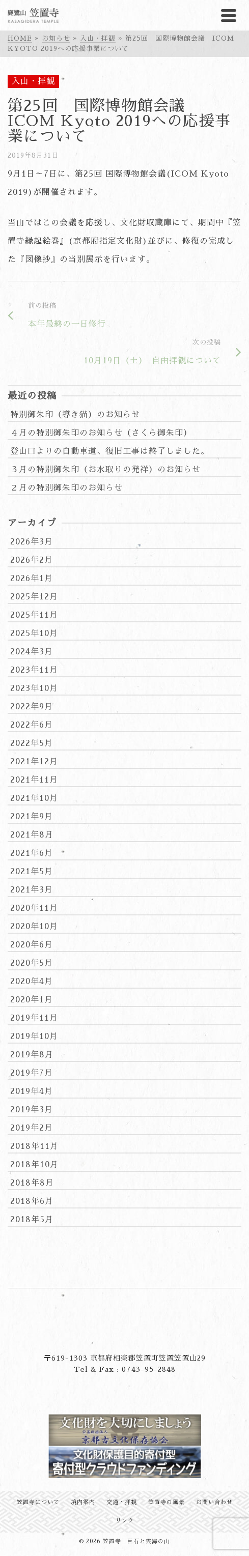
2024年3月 (31, 652)
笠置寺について (38, 1502)
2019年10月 (34, 1036)
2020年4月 (31, 981)
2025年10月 (34, 633)
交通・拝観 (121, 1502)
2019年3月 (31, 1110)
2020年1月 (31, 1000)
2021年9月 (31, 817)
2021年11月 (34, 780)
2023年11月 (34, 670)
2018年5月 (31, 1220)
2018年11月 (34, 1146)
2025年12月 (34, 597)
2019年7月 (31, 1073)
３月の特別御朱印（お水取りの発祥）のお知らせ (105, 470)
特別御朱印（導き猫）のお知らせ (75, 415)
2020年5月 (31, 963)
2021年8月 (31, 835)
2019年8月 (31, 1055)
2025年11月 (34, 615)
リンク (125, 1520)
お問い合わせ (214, 1502)
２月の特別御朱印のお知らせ (66, 488)
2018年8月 (32, 1183)
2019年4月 (31, 1091)
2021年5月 (31, 872)
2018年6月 (31, 1201)
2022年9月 (31, 707)
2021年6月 (31, 853)
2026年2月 (31, 560)
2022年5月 (31, 743)
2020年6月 (31, 945)
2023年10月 (34, 688)
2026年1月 (31, 578)
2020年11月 (34, 908)
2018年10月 (34, 1165)
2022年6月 (31, 725)
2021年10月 (34, 798)
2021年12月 (34, 762)
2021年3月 (31, 890)
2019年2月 (31, 1128)
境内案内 (83, 1502)
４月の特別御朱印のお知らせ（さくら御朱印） (101, 433)
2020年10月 (34, 927)
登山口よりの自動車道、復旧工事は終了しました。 (109, 451)
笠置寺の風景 (166, 1502)
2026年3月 (31, 542)
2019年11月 (34, 1018)
